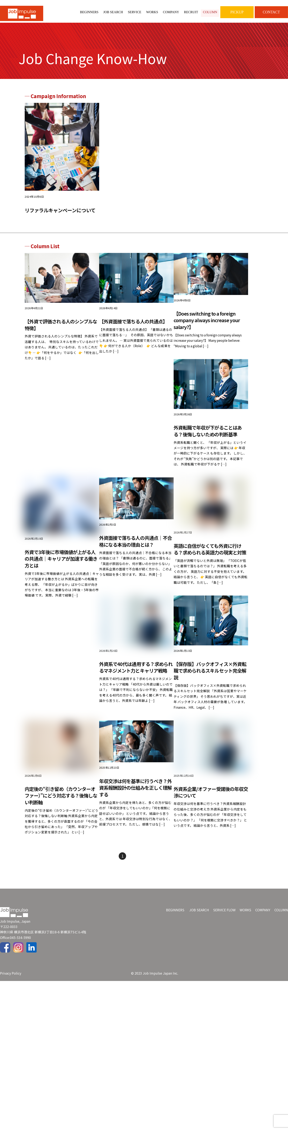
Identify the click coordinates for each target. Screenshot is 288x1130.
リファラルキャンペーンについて (60, 214)
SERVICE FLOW (224, 929)
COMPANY (171, 12)
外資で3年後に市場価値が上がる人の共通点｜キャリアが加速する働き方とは (62, 566)
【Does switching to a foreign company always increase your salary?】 (207, 325)
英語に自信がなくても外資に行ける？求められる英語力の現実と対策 (209, 560)
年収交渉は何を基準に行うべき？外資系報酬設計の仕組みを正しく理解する (134, 805)
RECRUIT (191, 12)
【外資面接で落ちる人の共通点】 (134, 326)
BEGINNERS (89, 12)
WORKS (152, 12)
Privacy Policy (10, 992)
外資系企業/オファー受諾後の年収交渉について (210, 810)
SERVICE (134, 12)
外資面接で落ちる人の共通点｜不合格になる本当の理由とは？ (134, 549)
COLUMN (210, 12)
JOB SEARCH (113, 12)
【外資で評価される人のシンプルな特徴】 (60, 329)
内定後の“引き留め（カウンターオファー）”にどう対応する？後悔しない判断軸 (61, 813)
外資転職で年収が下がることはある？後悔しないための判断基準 (209, 437)
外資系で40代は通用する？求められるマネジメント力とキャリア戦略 (135, 687)
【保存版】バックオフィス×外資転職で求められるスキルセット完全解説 (209, 687)
